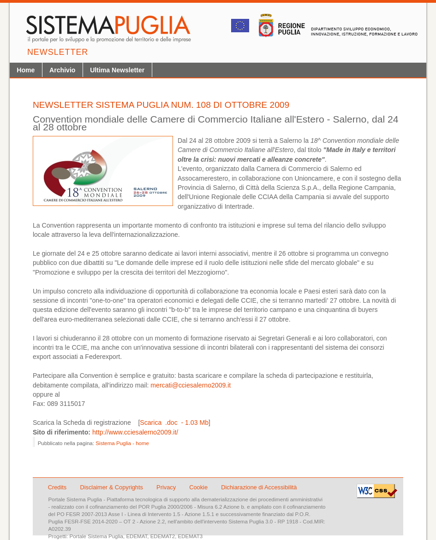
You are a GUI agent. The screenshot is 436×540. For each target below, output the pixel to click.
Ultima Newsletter (117, 70)
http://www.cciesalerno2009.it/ (135, 432)
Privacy (167, 487)
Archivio (62, 70)
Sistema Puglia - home (122, 443)
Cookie (199, 487)
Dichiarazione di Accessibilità (259, 487)
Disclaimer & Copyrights (112, 487)
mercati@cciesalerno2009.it (190, 385)
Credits (57, 487)
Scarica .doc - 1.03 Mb (174, 422)
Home (26, 70)
